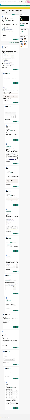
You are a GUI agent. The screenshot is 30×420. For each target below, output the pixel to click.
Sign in (23, 5)
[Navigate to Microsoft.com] (2, 4)
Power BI (7, 20)
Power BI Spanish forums (10, 10)
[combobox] (22, 6)
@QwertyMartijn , (4, 335)
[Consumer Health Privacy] (8, 418)
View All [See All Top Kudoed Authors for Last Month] (21, 34)
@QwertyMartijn (6, 91)
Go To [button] (27, 5)
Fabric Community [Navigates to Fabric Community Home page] (6, 4)
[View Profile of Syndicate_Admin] (6, 16)
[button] (13, 14)
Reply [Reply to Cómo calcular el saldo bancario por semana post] (17, 39)
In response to (5, 88)
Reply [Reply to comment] (17, 69)
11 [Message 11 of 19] (6, 119)
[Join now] (22, 25)
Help (25, 5)
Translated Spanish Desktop (18, 10)
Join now (1, 2)
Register (21, 5)
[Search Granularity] (12, 6)
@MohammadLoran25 (5, 50)
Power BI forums (3, 10)
